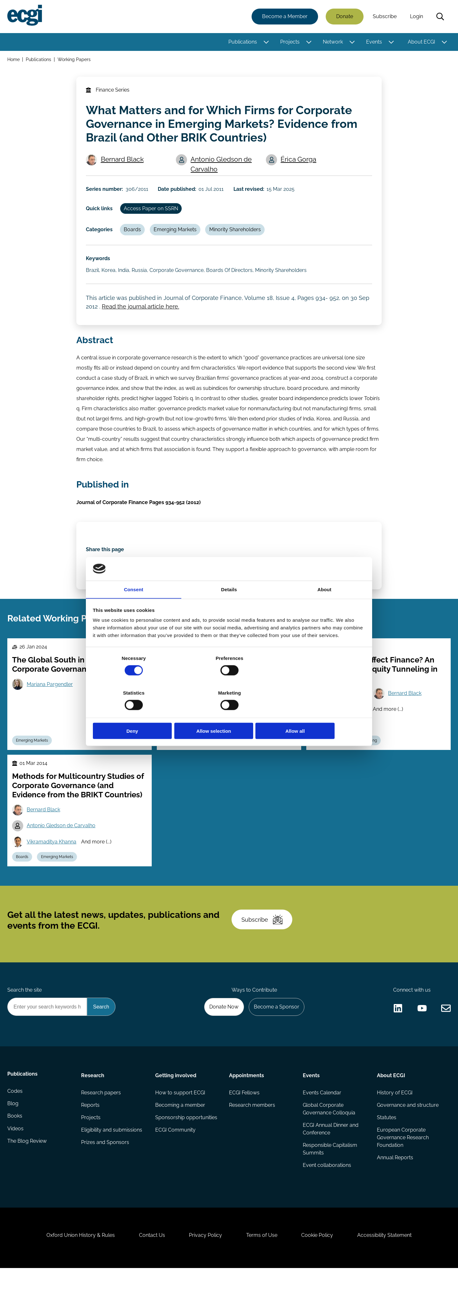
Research (93, 1103)
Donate (344, 17)
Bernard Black (122, 162)
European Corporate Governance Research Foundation (402, 1166)
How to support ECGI (180, 1121)
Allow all (320, 713)
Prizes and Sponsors (105, 1172)
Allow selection (229, 713)
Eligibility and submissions (111, 1159)
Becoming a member (180, 1134)
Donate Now (222, 1034)
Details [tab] (229, 607)
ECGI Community (175, 1159)
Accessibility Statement (388, 1268)
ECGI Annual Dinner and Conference (330, 1158)
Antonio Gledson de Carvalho (222, 167)
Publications (242, 42)
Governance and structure (407, 1134)
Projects (289, 42)
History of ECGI (394, 1121)
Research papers (101, 1121)
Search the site (25, 1017)
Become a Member (284, 17)
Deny (137, 713)
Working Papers (74, 60)
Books (15, 1146)
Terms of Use (262, 1268)
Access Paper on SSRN (152, 213)
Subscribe (384, 17)
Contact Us (150, 1268)
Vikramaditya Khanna (201, 743)
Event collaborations (327, 1195)
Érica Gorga (299, 162)
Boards (133, 235)
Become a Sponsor (275, 1034)
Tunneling (369, 759)
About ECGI (421, 42)
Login (416, 17)
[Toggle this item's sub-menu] (266, 42)
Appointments (246, 1103)
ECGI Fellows (244, 1121)
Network (333, 42)
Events (374, 42)
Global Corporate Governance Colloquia (329, 1137)
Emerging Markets (177, 235)
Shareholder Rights (254, 759)
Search (440, 17)
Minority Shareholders (237, 235)
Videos (16, 1159)
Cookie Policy (319, 1268)
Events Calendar (322, 1121)
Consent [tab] (133, 607)
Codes (15, 1121)
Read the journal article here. (141, 314)
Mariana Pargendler (51, 702)
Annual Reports (395, 1187)
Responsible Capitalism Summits (330, 1178)
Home (14, 60)
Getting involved (175, 1103)
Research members (252, 1134)
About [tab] (324, 607)
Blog (13, 1134)
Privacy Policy (204, 1268)
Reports (90, 1134)
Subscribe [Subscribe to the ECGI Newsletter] (263, 944)
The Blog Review (27, 1172)
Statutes (386, 1146)
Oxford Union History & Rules (77, 1268)
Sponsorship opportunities (186, 1146)
